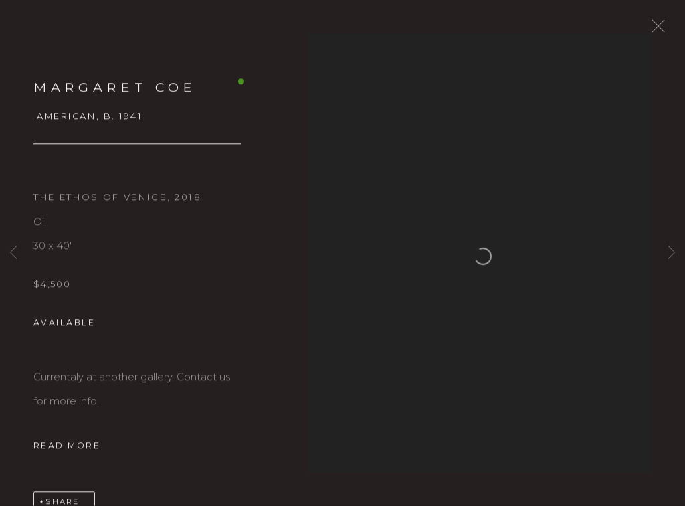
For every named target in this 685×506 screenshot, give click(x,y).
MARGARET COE (115, 98)
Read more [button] (66, 456)
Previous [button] (13, 253)
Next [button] (671, 253)
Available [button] (64, 334)
